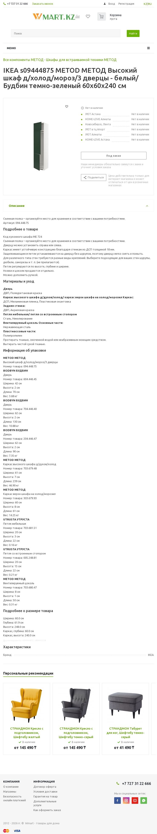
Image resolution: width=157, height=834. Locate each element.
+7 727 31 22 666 (17, 3)
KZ (145, 3)
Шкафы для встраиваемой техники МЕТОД (81, 60)
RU (150, 3)
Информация (44, 781)
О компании (11, 786)
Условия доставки (45, 791)
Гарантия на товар (45, 796)
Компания (11, 781)
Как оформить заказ (47, 809)
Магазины (9, 791)
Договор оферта (44, 786)
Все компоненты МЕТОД (23, 60)
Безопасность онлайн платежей (14, 798)
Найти (133, 33)
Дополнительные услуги (44, 803)
